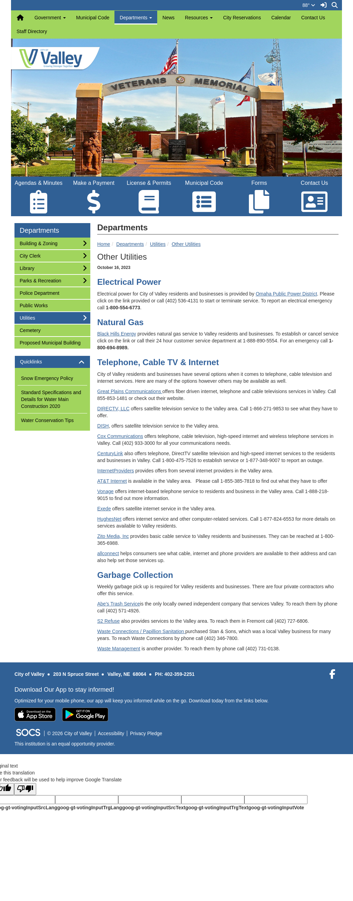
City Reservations (242, 17)
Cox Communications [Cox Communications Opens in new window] (120, 436)
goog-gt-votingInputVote (276, 807)
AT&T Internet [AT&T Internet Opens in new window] (112, 481)
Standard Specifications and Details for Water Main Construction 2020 (51, 399)
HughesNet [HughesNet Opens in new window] (109, 519)
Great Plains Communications (129, 391)
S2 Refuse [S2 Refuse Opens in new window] (108, 621)
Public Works (33, 305)
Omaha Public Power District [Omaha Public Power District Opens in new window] (286, 294)
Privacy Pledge (146, 733)
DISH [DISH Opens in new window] (103, 426)
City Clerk (30, 255)
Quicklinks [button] (37, 361)
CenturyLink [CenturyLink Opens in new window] (110, 453)
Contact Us (313, 17)
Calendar (281, 17)
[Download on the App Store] (35, 714)
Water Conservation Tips (47, 420)
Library (28, 267)
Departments (130, 244)
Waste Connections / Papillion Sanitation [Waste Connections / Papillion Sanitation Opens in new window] (141, 631)
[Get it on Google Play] (85, 714)
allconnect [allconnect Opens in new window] (108, 553)
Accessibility (111, 733)
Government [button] (50, 17)
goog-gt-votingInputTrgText (216, 807)
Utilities (157, 244)
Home (103, 244)
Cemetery (30, 330)
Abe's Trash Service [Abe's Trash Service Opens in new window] (118, 604)
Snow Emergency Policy (47, 378)
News (168, 17)
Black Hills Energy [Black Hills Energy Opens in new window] (116, 334)
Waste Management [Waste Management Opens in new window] (118, 648)
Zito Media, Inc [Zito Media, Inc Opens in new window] (113, 536)
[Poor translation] (25, 789)
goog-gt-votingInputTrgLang (89, 807)
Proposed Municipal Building (50, 342)
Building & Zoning (38, 243)
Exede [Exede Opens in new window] (104, 508)
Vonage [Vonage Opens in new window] (105, 491)
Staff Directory (32, 31)
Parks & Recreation (40, 280)
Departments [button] (136, 17)
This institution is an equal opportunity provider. (64, 744)
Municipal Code (93, 17)
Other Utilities (186, 244)
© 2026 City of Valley (69, 733)
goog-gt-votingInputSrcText (153, 807)
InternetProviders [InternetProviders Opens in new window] (115, 470)
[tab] (52, 362)
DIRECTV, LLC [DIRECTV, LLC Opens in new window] (113, 408)
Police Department (39, 292)
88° (308, 5)
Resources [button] (199, 17)
